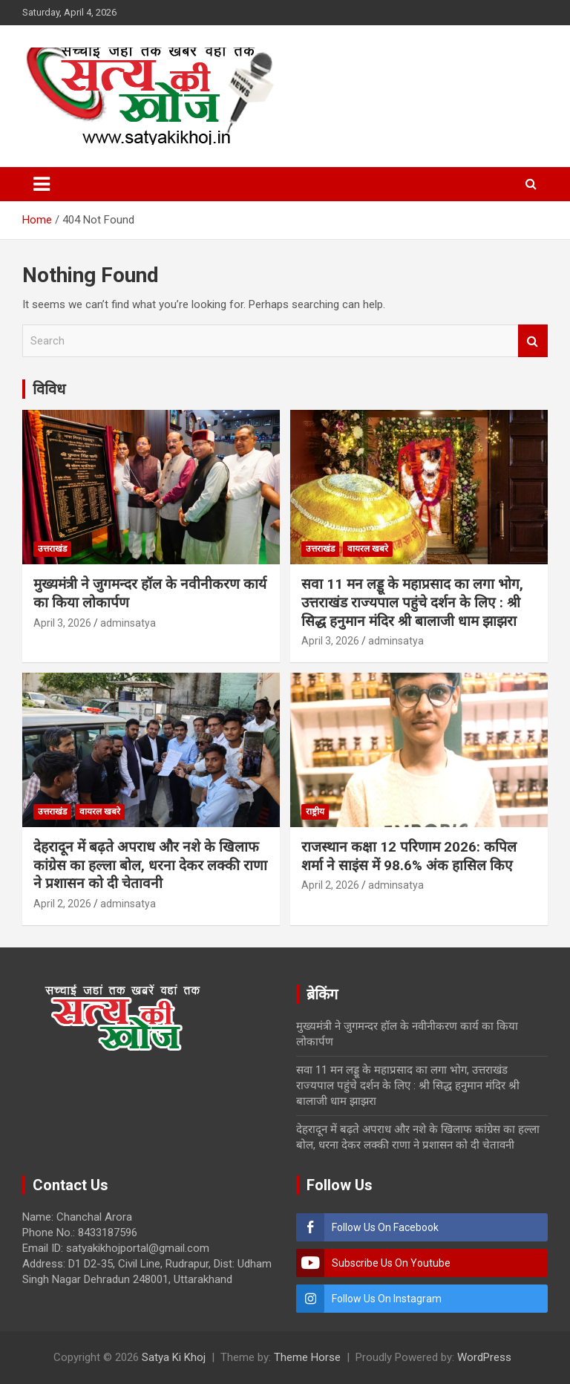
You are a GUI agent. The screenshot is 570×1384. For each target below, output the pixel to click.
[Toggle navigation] (41, 184)
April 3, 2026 (62, 623)
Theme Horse (307, 1357)
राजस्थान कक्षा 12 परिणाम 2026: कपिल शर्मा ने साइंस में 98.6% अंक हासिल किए (409, 856)
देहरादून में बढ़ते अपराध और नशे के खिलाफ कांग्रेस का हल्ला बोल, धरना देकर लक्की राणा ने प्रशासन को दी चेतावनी (150, 865)
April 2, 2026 (62, 904)
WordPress (484, 1357)
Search (533, 341)
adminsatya (128, 623)
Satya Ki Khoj (174, 1357)
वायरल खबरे (367, 549)
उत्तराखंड (52, 549)
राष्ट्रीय (315, 811)
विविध (49, 389)
